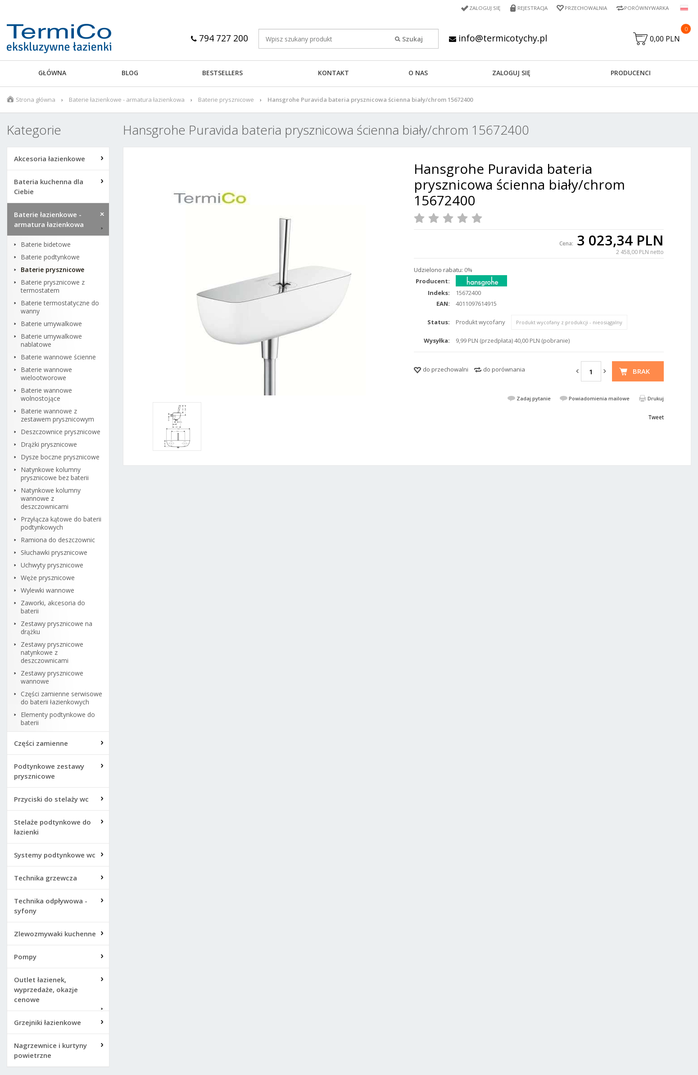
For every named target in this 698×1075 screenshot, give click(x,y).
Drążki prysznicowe (49, 445)
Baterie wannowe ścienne (58, 358)
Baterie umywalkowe (51, 325)
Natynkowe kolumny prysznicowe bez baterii (55, 475)
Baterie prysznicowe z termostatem (53, 287)
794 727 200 (218, 38)
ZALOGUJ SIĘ (511, 73)
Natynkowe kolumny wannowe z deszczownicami (51, 499)
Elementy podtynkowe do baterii (58, 720)
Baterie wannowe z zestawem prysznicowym (57, 416)
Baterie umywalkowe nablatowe (51, 341)
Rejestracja (528, 8)
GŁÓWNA (52, 73)
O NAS (418, 73)
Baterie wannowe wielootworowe (46, 375)
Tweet (656, 418)
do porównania (504, 370)
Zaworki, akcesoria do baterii (53, 608)
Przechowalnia (583, 8)
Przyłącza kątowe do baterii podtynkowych (61, 524)
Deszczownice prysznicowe (60, 433)
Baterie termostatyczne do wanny (60, 308)
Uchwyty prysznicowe (52, 566)
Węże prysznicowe (48, 579)
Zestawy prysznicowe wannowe (52, 678)
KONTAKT (333, 73)
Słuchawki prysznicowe (54, 553)
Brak (641, 371)
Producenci (631, 73)
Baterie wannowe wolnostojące (46, 395)
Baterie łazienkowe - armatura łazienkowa (127, 100)
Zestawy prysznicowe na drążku (56, 629)
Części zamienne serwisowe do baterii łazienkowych (61, 699)
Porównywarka (646, 8)
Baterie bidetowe (46, 245)
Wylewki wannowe (47, 591)
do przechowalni (445, 370)
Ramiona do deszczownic (58, 541)
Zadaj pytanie (534, 399)
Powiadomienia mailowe (599, 399)
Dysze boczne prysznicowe (60, 458)
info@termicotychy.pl (498, 38)
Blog (130, 73)
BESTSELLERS (222, 73)
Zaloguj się (479, 8)
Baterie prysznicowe (226, 100)
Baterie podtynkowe (50, 258)
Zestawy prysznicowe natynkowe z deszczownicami (52, 653)
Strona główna (35, 100)
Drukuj (656, 399)
